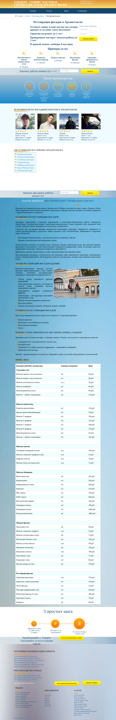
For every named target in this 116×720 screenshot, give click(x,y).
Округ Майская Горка (25, 168)
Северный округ (23, 162)
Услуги (49, 11)
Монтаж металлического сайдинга (27, 658)
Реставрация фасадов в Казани (26, 680)
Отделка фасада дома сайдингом (26, 667)
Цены (66, 11)
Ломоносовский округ (25, 157)
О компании (82, 11)
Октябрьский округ (24, 154)
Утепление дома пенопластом (25, 656)
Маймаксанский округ (25, 165)
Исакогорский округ (25, 171)
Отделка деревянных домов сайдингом (29, 665)
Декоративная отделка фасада (25, 662)
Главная (33, 11)
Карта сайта (18, 718)
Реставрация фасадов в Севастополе (28, 678)
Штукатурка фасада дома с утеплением (29, 660)
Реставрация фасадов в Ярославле (27, 675)
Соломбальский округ (25, 160)
